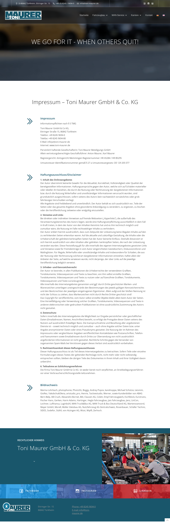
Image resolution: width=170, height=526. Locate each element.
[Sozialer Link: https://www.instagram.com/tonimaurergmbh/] (148, 3)
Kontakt (149, 15)
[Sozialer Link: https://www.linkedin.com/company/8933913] (152, 3)
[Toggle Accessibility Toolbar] (6, 506)
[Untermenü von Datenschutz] (34, 461)
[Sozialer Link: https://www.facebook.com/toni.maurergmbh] (144, 3)
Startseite (84, 15)
